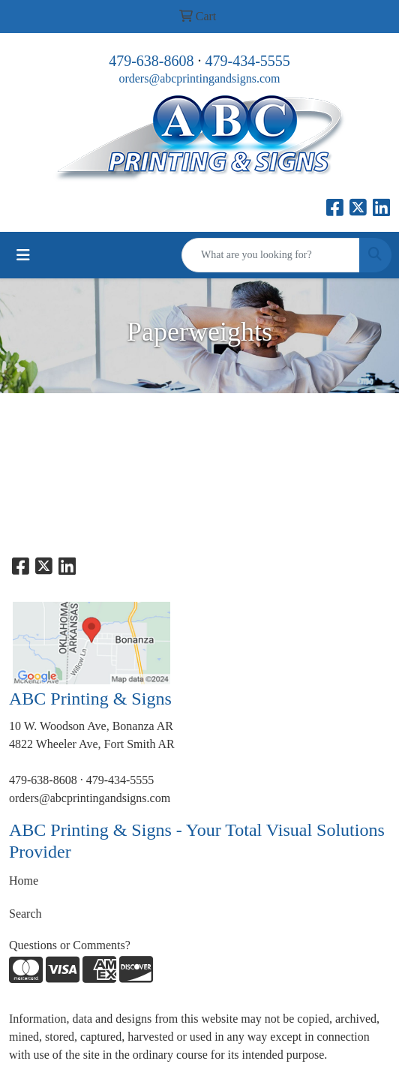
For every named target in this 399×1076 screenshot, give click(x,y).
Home (23, 880)
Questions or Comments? (69, 945)
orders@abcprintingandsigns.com (199, 78)
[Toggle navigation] (23, 255)
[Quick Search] (271, 255)
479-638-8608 (151, 61)
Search (25, 913)
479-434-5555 (248, 61)
